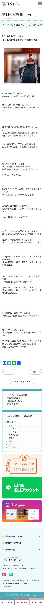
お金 (10, 425)
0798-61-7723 (11, 568)
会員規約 (25, 583)
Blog (10, 163)
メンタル (12, 432)
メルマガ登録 (32, 580)
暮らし (22, 36)
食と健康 (12, 447)
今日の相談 (13, 435)
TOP (4, 25)
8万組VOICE (12, 404)
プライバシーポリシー (11, 583)
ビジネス (12, 429)
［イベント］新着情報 (17, 394)
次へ (9, 371)
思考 (10, 441)
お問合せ (5, 580)
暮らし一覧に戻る (22, 381)
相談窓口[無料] (18, 580)
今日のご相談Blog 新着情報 (19, 416)
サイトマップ (7, 586)
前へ (35, 371)
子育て (11, 438)
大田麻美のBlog (14, 397)
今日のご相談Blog (17, 25)
